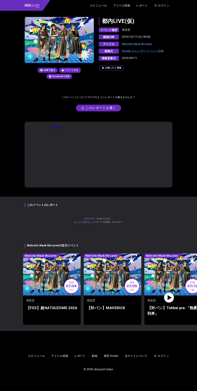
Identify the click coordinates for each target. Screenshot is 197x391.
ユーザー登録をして (84, 222)
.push (32, 5)
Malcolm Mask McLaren (137, 43)
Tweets (57, 126)
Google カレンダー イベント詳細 (143, 50)
